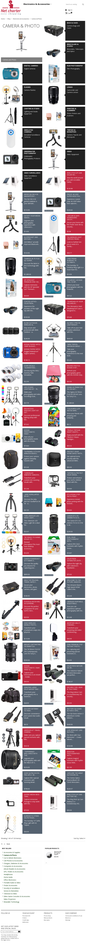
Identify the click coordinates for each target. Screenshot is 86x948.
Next (8, 844)
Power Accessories (10, 885)
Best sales (47, 920)
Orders (24, 918)
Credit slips (25, 920)
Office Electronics (10, 880)
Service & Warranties (11, 891)
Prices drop (47, 916)
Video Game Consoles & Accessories (17, 896)
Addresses (25, 922)
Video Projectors (10, 899)
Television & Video (10, 894)
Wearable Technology (11, 902)
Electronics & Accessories (37, 4)
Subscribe (19, 931)
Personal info (26, 916)
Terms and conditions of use (73, 916)
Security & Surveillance (12, 888)
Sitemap (67, 920)
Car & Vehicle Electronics (12, 858)
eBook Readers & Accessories (14, 869)
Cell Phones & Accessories (13, 861)
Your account (28, 913)
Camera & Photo (10, 855)
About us (67, 918)
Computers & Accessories (13, 866)
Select (82, 838)
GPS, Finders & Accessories (13, 872)
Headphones (8, 874)
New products (48, 918)
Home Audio (8, 877)
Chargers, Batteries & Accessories (16, 863)
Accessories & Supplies (12, 852)
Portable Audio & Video (12, 883)
